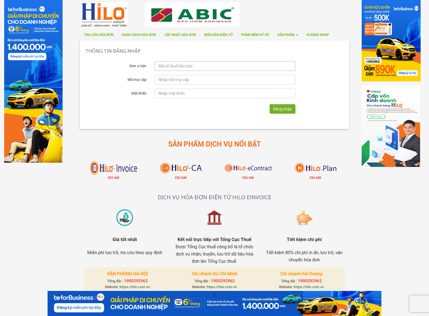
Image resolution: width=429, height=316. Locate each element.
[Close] (214, 296)
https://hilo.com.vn (135, 287)
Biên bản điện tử (218, 35)
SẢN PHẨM (287, 35)
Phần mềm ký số (255, 35)
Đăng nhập (318, 35)
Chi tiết (113, 178)
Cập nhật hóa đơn (180, 35)
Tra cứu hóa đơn (99, 35)
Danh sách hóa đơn (139, 35)
